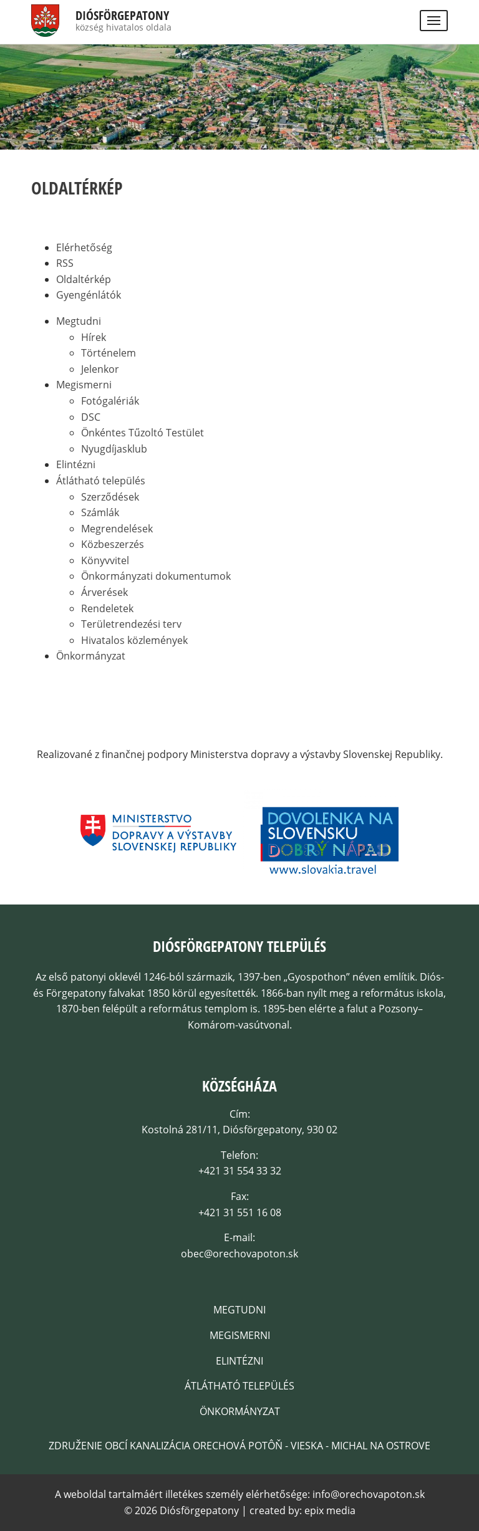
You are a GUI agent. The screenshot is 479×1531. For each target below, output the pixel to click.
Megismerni (84, 384)
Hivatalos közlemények (134, 640)
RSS (65, 263)
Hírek (93, 337)
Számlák (100, 512)
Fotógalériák (110, 401)
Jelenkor (100, 369)
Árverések (104, 592)
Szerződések (110, 497)
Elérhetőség (84, 247)
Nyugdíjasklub (114, 449)
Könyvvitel (105, 560)
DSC (90, 417)
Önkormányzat (90, 656)
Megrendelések (117, 528)
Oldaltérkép (83, 279)
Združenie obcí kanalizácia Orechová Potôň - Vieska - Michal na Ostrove (239, 1445)
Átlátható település (100, 480)
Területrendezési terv (131, 624)
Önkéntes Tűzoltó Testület (142, 432)
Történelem (108, 353)
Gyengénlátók (88, 295)
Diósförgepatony (122, 15)
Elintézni (75, 464)
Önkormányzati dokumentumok (156, 576)
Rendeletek (107, 608)
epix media (330, 1510)
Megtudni (78, 321)
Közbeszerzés (112, 544)
